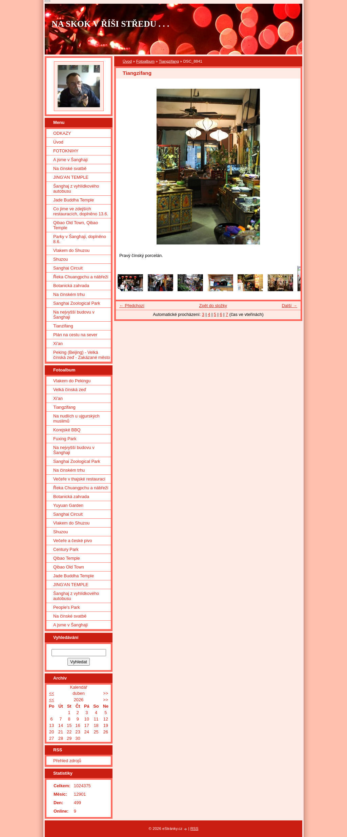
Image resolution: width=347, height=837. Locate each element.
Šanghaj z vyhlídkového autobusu (76, 189)
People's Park (66, 607)
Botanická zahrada (71, 285)
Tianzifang (63, 325)
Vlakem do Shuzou (71, 250)
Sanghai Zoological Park (76, 303)
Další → (289, 305)
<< (51, 693)
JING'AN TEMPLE (70, 177)
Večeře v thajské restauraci (79, 478)
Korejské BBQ (66, 429)
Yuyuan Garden (68, 505)
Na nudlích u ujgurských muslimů (76, 418)
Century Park (66, 549)
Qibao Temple (66, 558)
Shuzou (60, 259)
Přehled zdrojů (67, 760)
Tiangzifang (169, 61)
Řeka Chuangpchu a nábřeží (80, 276)
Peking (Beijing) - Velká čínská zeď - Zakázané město (81, 355)
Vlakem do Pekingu (71, 380)
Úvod (127, 61)
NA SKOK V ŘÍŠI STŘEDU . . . (110, 24)
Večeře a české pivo (72, 540)
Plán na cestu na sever (75, 334)
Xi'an (58, 343)
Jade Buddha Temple (73, 199)
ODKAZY (62, 133)
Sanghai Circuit (68, 268)
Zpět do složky (213, 305)
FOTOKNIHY (65, 150)
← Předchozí (131, 305)
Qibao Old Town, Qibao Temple (75, 225)
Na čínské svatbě (69, 168)
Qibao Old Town (68, 567)
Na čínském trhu (69, 294)
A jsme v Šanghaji (70, 159)
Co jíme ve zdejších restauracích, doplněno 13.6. (80, 211)
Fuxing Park (64, 438)
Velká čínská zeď (69, 389)
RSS (194, 829)
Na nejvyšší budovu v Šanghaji (74, 314)
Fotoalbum (145, 61)
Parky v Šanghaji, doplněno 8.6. (79, 239)
